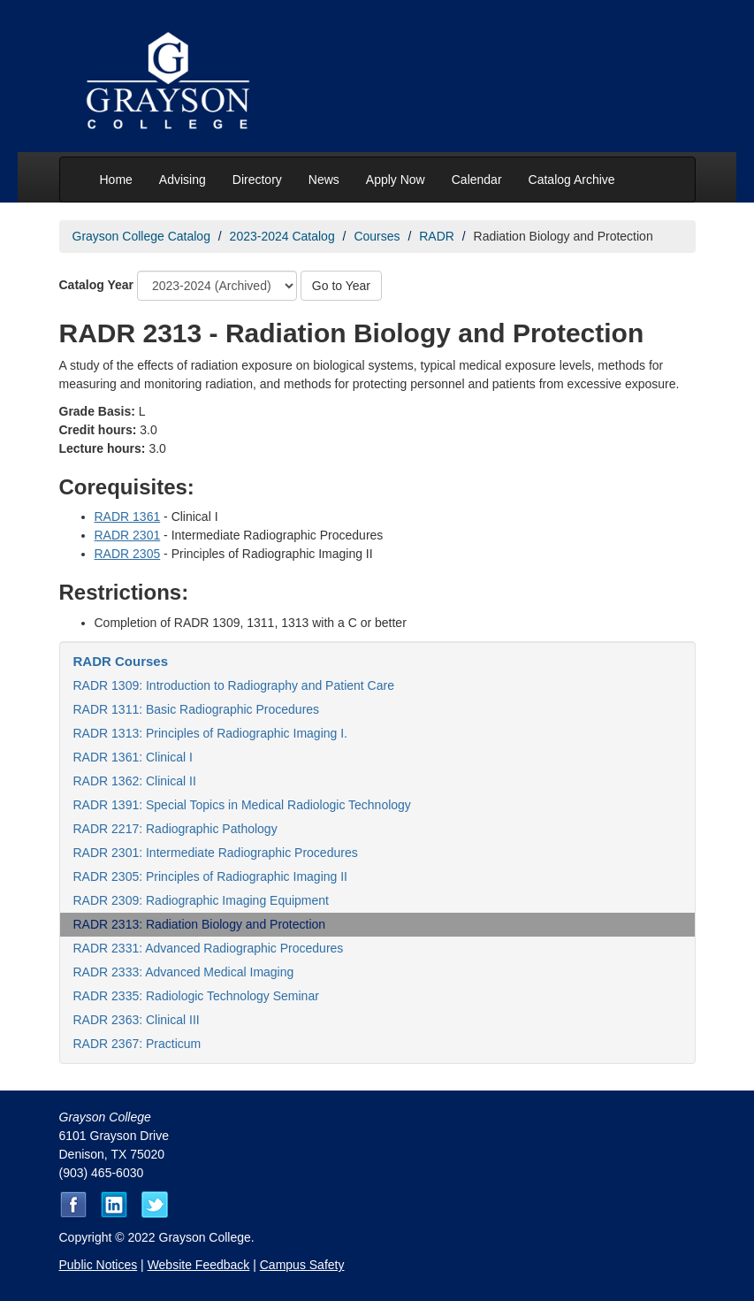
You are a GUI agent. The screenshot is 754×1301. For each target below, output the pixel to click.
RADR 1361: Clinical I (133, 757)
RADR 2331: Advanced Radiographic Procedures (208, 948)
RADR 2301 (128, 535)
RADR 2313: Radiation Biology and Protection (199, 924)
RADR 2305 (128, 554)
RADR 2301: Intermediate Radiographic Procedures (215, 853)
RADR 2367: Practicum (137, 1044)
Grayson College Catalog (141, 236)
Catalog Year (96, 285)
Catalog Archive (572, 179)
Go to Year (341, 286)
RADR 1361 (128, 516)
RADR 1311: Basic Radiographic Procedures (196, 709)
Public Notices (98, 1265)
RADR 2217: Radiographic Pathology (175, 829)
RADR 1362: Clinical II (134, 781)
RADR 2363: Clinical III (136, 1020)
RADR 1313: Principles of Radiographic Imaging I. (210, 733)
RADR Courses (121, 661)
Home (116, 179)
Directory (257, 179)
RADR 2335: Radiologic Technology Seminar (196, 996)
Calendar (477, 179)
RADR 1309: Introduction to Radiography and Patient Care (233, 685)
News (323, 179)
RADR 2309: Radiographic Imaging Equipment (201, 900)
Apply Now (395, 179)
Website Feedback (199, 1265)
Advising (182, 179)
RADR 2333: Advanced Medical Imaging (183, 972)
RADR (436, 236)
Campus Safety (302, 1265)
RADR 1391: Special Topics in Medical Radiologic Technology (242, 805)
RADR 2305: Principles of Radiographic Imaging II (210, 876)
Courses (377, 236)
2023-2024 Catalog (282, 236)
